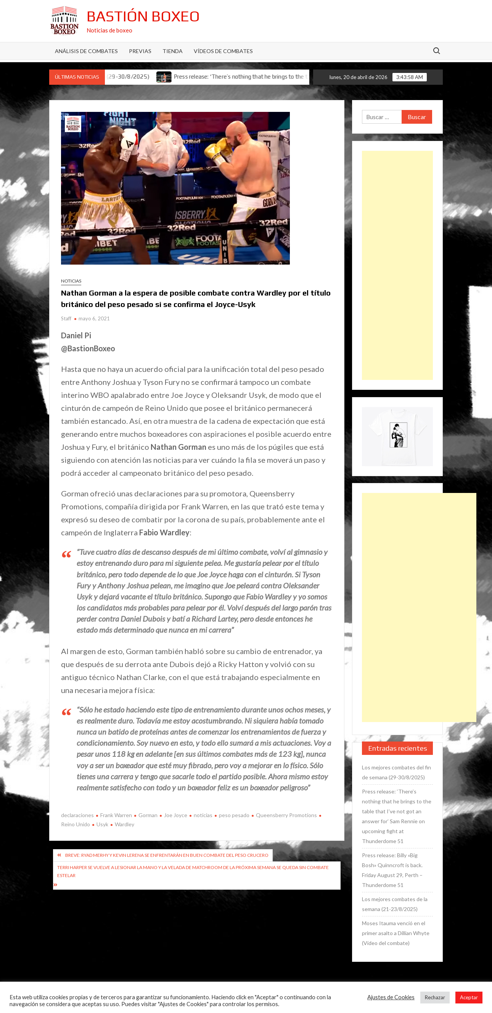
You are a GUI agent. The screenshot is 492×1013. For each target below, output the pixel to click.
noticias (203, 815)
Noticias (71, 281)
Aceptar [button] (469, 997)
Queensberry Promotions (286, 815)
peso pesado (234, 815)
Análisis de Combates (86, 51)
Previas (140, 51)
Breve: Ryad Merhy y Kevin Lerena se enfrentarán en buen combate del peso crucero (167, 855)
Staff (66, 318)
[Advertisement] (397, 265)
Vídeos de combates (223, 51)
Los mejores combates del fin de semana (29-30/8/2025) (396, 772)
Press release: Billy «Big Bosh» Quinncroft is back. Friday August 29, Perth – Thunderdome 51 (392, 870)
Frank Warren (116, 815)
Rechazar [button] (435, 997)
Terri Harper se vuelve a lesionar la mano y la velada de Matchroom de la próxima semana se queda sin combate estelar (193, 871)
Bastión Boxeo (143, 16)
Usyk (102, 824)
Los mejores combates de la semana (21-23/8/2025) (395, 904)
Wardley (124, 824)
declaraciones (77, 815)
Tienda (172, 51)
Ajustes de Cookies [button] (391, 997)
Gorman (148, 815)
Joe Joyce (175, 815)
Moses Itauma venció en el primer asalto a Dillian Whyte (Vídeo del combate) (395, 933)
